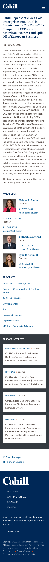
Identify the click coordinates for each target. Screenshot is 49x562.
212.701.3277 (26, 245)
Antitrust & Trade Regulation (17, 283)
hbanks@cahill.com (28, 212)
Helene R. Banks (28, 200)
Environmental (10, 303)
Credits (31, 554)
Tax (4, 309)
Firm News (10, 372)
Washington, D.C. (16, 496)
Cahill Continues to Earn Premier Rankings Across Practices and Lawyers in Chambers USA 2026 (21, 357)
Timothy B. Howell (30, 236)
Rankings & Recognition (17, 348)
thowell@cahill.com (29, 249)
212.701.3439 (26, 209)
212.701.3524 (10, 227)
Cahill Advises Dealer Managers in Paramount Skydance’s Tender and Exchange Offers (22, 404)
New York (12, 491)
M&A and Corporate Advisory (18, 326)
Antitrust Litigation (12, 298)
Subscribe (13, 531)
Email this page (12, 457)
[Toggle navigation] (43, 7)
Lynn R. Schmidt (28, 254)
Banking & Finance (12, 314)
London (11, 507)
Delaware (12, 502)
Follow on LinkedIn (13, 461)
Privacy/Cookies (24, 551)
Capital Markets (11, 320)
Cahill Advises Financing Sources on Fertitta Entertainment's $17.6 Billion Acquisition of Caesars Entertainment (24, 380)
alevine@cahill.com (12, 230)
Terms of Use (8, 551)
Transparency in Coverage (14, 554)
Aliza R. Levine (12, 218)
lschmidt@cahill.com (29, 267)
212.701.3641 (26, 263)
